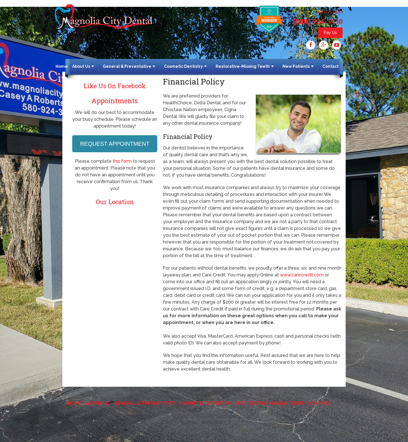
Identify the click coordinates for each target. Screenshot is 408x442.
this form (122, 161)
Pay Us (330, 32)
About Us (81, 66)
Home (62, 66)
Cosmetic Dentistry (183, 66)
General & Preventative (127, 66)
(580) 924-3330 (318, 21)
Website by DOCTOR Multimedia (204, 416)
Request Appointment (114, 144)
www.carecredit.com (302, 275)
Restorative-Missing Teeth (243, 66)
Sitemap (189, 422)
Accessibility (214, 422)
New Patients (296, 66)
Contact (330, 66)
